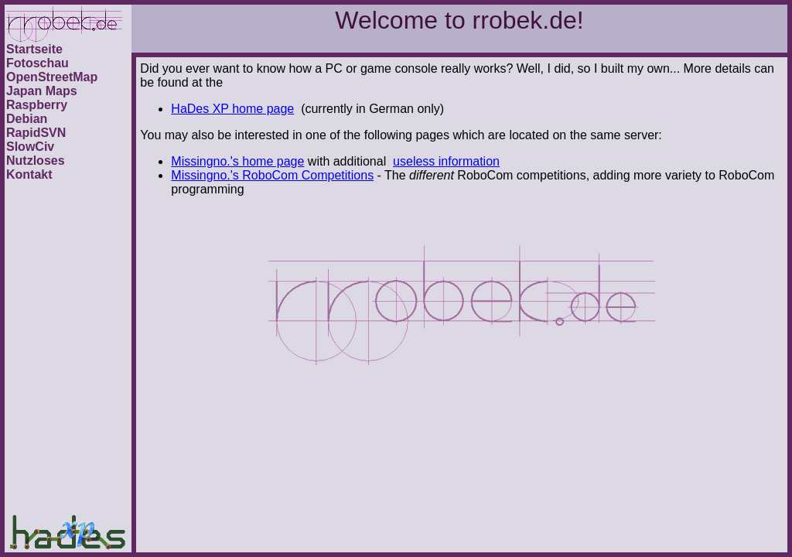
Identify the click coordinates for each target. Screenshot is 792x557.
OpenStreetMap (51, 77)
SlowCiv (30, 146)
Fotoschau (37, 63)
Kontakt (29, 174)
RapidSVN (36, 132)
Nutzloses (35, 160)
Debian (26, 118)
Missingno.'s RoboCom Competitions (272, 175)
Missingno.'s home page (237, 161)
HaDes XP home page (232, 108)
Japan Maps (41, 90)
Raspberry (36, 104)
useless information (446, 161)
